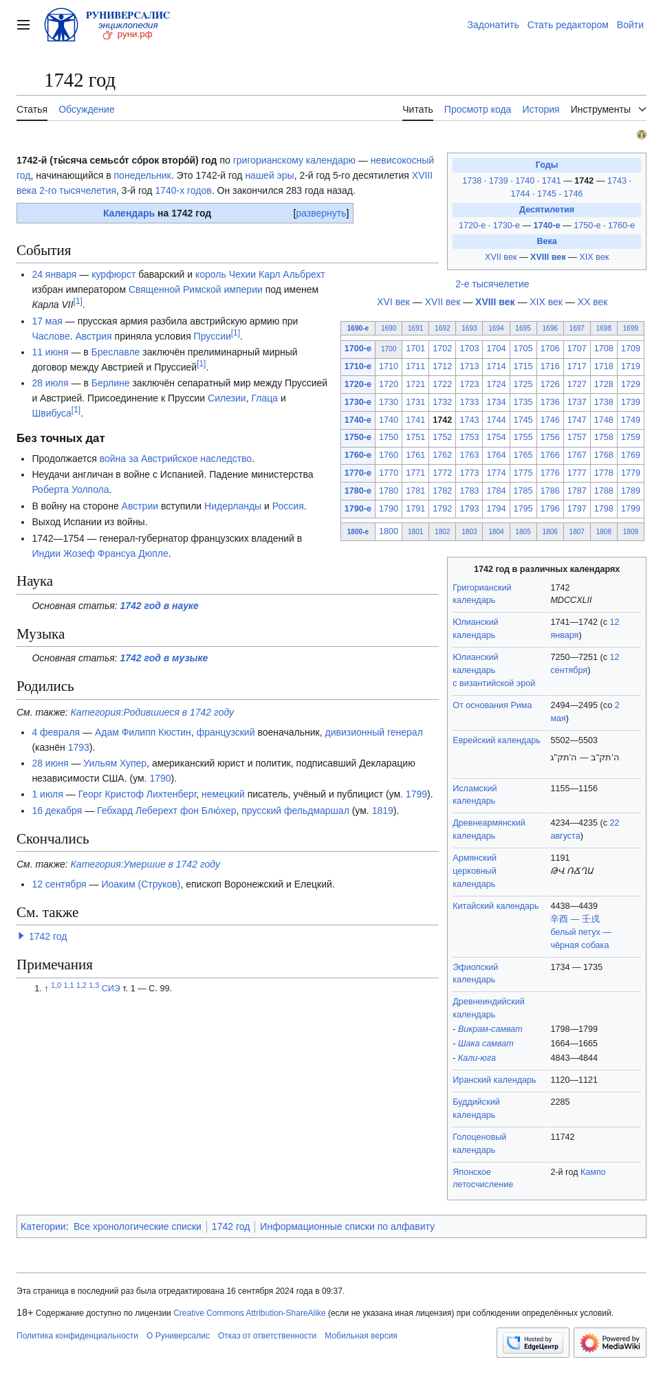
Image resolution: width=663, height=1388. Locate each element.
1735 (523, 402)
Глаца (264, 398)
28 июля (50, 382)
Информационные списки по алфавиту (347, 1226)
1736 (550, 402)
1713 (469, 366)
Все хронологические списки (138, 1226)
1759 (630, 437)
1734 (496, 402)
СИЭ (111, 988)
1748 (603, 420)
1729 (630, 384)
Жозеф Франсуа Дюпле (116, 553)
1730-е (506, 225)
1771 (415, 473)
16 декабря (57, 810)
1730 (388, 402)
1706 (550, 348)
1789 (630, 491)
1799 (630, 509)
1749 (630, 420)
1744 (522, 194)
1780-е (358, 491)
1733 (469, 402)
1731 (415, 402)
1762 (442, 455)
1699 (630, 328)
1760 (388, 455)
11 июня (50, 351)
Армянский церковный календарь (475, 871)
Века (546, 241)
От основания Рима (492, 705)
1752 (442, 437)
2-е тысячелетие (492, 283)
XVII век (501, 257)
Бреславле (115, 351)
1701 (415, 348)
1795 (523, 509)
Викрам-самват (490, 1029)
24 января (54, 274)
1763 (469, 455)
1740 (526, 181)
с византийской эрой (494, 683)
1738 (473, 181)
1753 (469, 437)
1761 (415, 455)
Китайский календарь (496, 906)
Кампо (593, 1172)
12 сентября (59, 884)
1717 (577, 366)
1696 (549, 328)
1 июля (47, 794)
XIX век (594, 257)
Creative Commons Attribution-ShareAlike (249, 1313)
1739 (500, 181)
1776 (550, 473)
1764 (496, 455)
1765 (523, 455)
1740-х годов (183, 190)
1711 (415, 366)
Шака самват (486, 1043)
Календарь (129, 213)
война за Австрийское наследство (176, 458)
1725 (523, 384)
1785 (523, 491)
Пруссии (212, 336)
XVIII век (548, 257)
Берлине (110, 382)
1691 (415, 328)
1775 (523, 473)
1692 (442, 328)
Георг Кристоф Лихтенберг (137, 794)
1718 (603, 366)
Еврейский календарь (497, 740)
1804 (495, 532)
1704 (496, 348)
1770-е (358, 473)
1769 (630, 455)
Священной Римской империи (196, 289)
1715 (523, 366)
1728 (603, 384)
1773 (469, 473)
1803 (469, 532)
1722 (442, 384)
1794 (496, 509)
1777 (577, 473)
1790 (388, 509)
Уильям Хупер (114, 763)
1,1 (69, 985)
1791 (415, 509)
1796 (550, 509)
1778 (603, 473)
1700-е (358, 348)
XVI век (393, 301)
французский (226, 732)
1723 (469, 384)
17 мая (47, 321)
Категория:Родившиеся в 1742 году (153, 712)
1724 (496, 384)
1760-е (621, 225)
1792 (442, 509)
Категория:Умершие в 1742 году (145, 864)
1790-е (358, 509)
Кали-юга (477, 1058)
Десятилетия (546, 209)
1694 (495, 328)
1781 (415, 491)
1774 (496, 473)
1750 (388, 437)
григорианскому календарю (294, 160)
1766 (550, 455)
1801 (415, 532)
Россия (288, 505)
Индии (46, 553)
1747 (577, 420)
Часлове (50, 336)
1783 (469, 491)
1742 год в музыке (164, 657)
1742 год (48, 936)
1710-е (358, 366)
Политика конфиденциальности (77, 1336)
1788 (603, 491)
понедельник (142, 175)
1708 (603, 348)
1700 (388, 349)
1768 (603, 455)
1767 (577, 455)
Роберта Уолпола (70, 489)
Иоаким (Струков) (140, 884)
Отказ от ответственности (267, 1336)
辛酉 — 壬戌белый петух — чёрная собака (580, 932)
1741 (553, 181)
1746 (573, 194)
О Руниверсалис (178, 1336)
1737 (577, 402)
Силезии (227, 398)
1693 (469, 328)
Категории (43, 1226)
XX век (593, 301)
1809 (630, 532)
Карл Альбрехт (292, 274)
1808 (603, 532)
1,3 (94, 985)
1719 (630, 366)
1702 (442, 348)
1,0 (56, 985)
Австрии (140, 505)
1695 (522, 328)
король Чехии (225, 274)
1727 (577, 384)
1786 (550, 491)
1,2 (81, 985)
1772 (442, 473)
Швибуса (51, 413)
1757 (577, 437)
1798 (603, 509)
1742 (585, 181)
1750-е (587, 225)
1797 (577, 509)
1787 (577, 491)
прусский (261, 810)
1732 (442, 402)
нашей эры (269, 175)
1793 (469, 509)
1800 (388, 531)
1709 (630, 348)
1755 (523, 437)
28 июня (50, 763)
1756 (550, 437)
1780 (388, 491)
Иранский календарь (494, 1080)
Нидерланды (232, 505)
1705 (523, 348)
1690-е (358, 328)
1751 (415, 437)
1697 (577, 328)
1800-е (358, 532)
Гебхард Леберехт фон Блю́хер (166, 810)
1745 (548, 194)
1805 (522, 532)
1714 (496, 366)
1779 (630, 473)
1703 (469, 348)
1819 (382, 810)
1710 (388, 366)
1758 (603, 437)
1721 (415, 384)
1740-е (546, 225)
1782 (442, 491)
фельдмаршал (316, 810)
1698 (603, 328)
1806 (549, 532)
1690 (388, 328)
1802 (442, 532)
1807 (577, 532)
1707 (577, 348)
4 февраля (56, 732)
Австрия (93, 336)
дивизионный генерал (373, 732)
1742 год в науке (159, 605)
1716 (550, 366)
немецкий (223, 794)
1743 (618, 181)
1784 (496, 491)
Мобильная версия (361, 1336)
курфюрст (113, 274)
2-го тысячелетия (77, 190)
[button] (21, 935)
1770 (388, 473)
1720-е (472, 225)
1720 (388, 384)
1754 (496, 437)
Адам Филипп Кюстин (143, 732)
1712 (442, 366)
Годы (547, 165)
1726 (550, 384)
